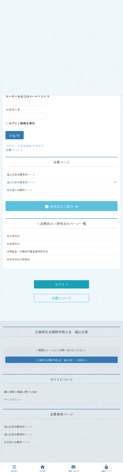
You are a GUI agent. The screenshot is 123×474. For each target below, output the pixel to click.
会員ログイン (106, 468)
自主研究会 (13, 236)
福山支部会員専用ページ (21, 182)
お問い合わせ (73, 468)
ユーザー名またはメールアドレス (28, 96)
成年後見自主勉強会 (18, 259)
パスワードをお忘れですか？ (25, 146)
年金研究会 (13, 244)
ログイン (61, 284)
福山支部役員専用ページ (21, 174)
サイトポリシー (13, 399)
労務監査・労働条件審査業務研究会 (27, 251)
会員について (14, 150)
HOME (42, 468)
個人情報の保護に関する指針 (20, 392)
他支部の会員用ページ (19, 190)
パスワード (13, 110)
